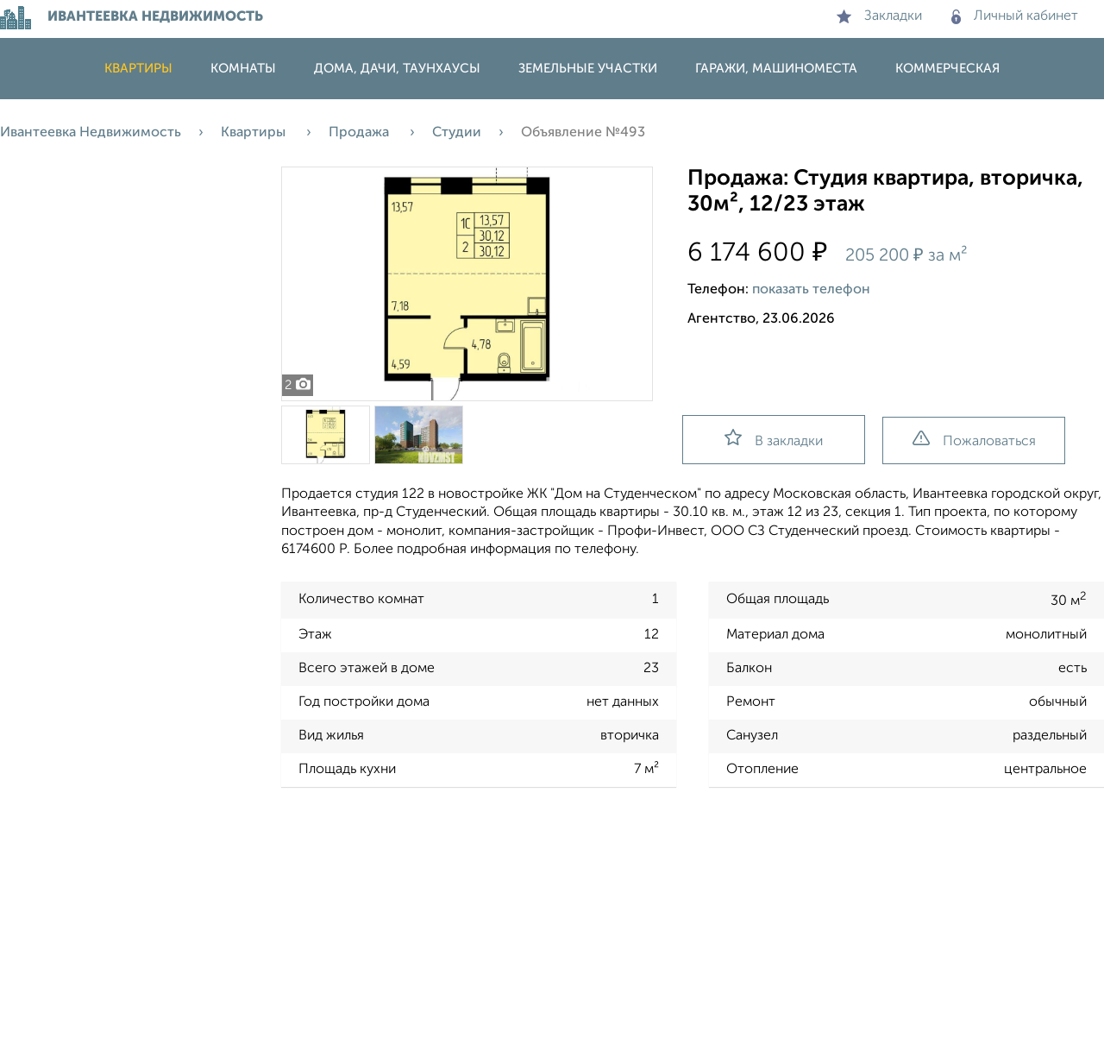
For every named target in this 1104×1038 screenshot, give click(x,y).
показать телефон (811, 290)
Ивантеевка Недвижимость (90, 133)
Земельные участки (587, 68)
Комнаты (243, 68)
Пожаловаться (974, 440)
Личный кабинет (1014, 16)
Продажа (360, 133)
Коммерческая (947, 68)
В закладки (773, 439)
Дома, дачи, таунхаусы (397, 68)
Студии (456, 133)
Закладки (879, 16)
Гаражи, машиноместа (776, 68)
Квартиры (138, 68)
